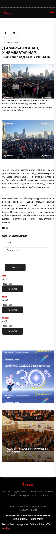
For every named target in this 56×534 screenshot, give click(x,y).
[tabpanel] (28, 376)
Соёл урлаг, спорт (27, 495)
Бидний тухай (20, 519)
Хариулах (12, 289)
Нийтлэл (44, 495)
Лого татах (37, 519)
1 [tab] (8, 397)
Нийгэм (49, 492)
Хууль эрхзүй (20, 492)
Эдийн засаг (36, 492)
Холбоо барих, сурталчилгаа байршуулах (28, 515)
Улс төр (6, 492)
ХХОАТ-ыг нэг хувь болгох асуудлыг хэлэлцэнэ (27, 450)
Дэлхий (11, 495)
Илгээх (15, 267)
